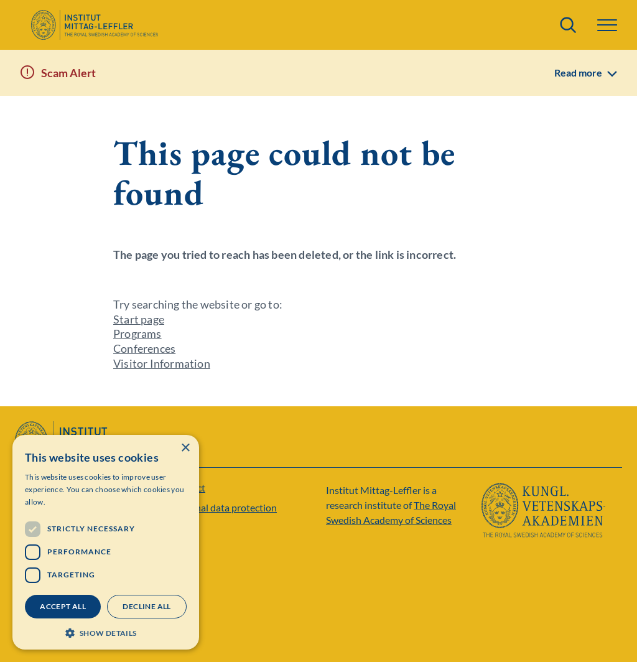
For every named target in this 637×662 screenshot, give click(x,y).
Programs (137, 333)
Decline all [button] (146, 606)
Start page (138, 319)
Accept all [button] (63, 606)
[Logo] (94, 25)
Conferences (144, 348)
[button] (607, 25)
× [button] (185, 448)
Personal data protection (223, 507)
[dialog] (105, 542)
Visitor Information (161, 363)
